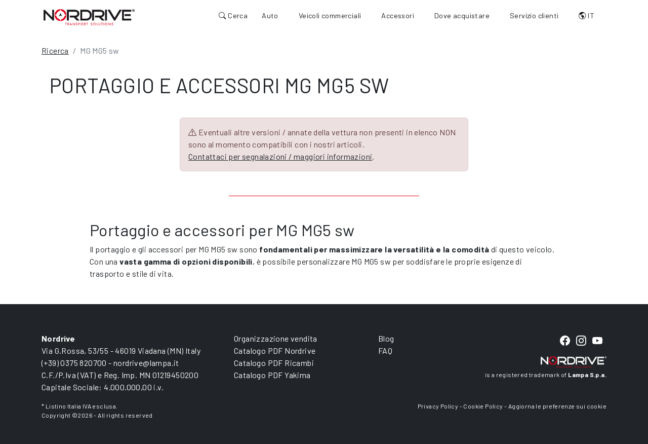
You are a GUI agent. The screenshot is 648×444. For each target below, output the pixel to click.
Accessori (397, 15)
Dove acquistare (462, 15)
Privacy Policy (438, 406)
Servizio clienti (534, 15)
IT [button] (586, 15)
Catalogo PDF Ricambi (274, 362)
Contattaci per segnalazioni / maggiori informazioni (280, 156)
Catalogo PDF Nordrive (274, 350)
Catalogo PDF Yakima (272, 375)
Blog (386, 338)
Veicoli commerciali (330, 15)
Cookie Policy (483, 406)
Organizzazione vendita (275, 338)
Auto (270, 15)
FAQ (385, 350)
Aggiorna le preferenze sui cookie (557, 406)
